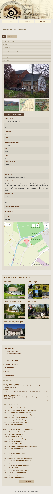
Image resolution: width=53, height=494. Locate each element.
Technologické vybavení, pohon (12, 51)
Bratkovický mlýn (16, 436)
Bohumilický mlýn (21, 465)
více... (48, 401)
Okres (6, 155)
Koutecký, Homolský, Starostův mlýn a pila (23, 446)
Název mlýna (9, 118)
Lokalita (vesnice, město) (12, 142)
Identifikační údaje (8, 41)
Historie (5, 44)
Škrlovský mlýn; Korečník (23, 427)
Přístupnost (8, 216)
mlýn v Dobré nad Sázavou (18, 443)
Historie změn (26, 481)
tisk (4, 36)
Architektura (6, 48)
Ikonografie (6, 54)
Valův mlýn (19, 451)
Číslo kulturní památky (12, 206)
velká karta (21, 297)
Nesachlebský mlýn (21, 420)
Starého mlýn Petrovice (22, 458)
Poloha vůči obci (10, 193)
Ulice (6, 137)
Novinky (7, 381)
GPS (6, 168)
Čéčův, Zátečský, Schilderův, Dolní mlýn (27, 415)
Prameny (5, 57)
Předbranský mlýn (16, 434)
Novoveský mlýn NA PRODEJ (11, 395)
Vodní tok (8, 200)
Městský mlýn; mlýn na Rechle (19, 407)
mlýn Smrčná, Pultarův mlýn (19, 439)
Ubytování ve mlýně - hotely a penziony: (16, 277)
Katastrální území (10, 161)
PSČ (6, 149)
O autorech (6, 60)
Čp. (6, 125)
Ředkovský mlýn (15, 441)
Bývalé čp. (8, 131)
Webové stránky (10, 211)
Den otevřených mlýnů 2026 (11, 384)
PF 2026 (5, 389)
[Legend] (46, 225)
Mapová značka (9, 174)
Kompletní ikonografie (14, 114)
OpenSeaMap (45, 265)
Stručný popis (9, 181)
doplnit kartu (12, 36)
